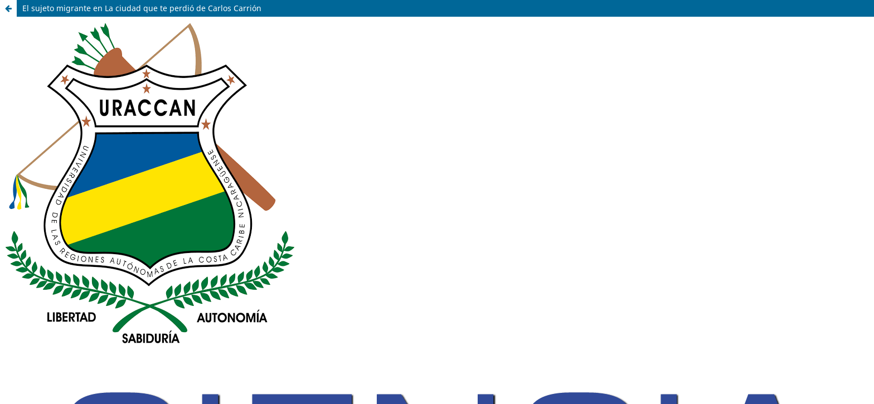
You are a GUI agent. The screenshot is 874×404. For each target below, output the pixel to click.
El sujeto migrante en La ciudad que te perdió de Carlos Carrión (141, 8)
